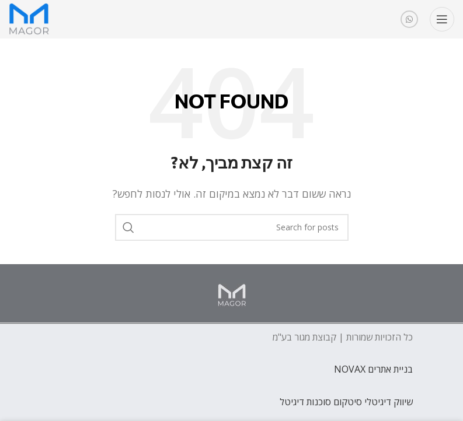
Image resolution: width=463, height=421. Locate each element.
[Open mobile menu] (442, 19)
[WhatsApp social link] (409, 19)
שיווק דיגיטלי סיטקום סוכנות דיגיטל (346, 401)
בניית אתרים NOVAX (373, 369)
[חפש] (232, 227)
